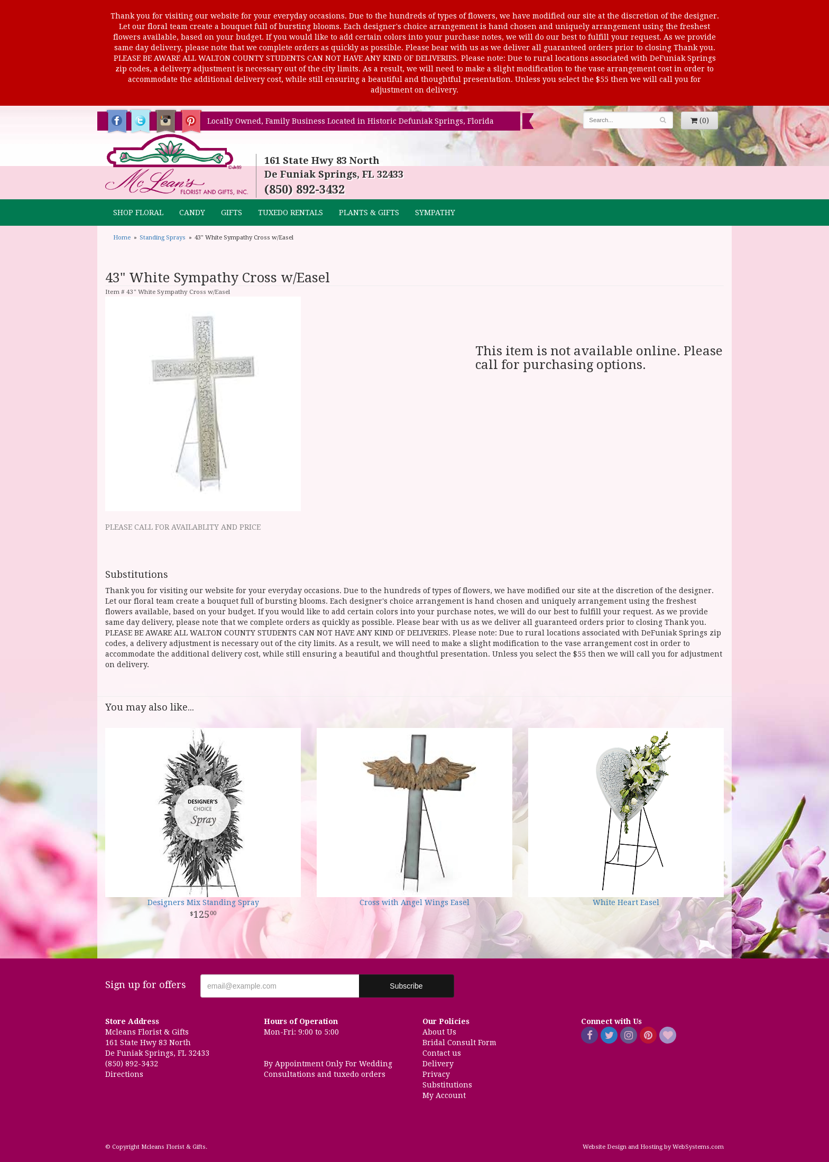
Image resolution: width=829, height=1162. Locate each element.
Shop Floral (138, 212)
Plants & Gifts (369, 212)
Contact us (441, 1053)
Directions (124, 1074)
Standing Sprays (163, 237)
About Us (439, 1032)
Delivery (438, 1063)
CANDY (192, 212)
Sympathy (435, 212)
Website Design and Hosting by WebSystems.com (653, 1146)
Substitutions (447, 1085)
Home (122, 237)
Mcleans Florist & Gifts (176, 165)
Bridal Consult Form (459, 1042)
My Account (444, 1095)
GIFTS (231, 212)
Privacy (436, 1074)
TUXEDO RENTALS (290, 212)
